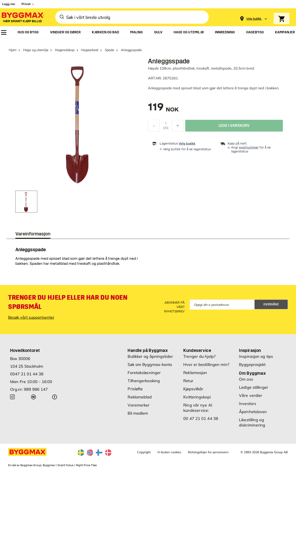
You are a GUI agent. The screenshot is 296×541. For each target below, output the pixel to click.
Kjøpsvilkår (193, 388)
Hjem (12, 50)
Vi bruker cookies (169, 452)
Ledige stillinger (253, 387)
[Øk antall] (178, 126)
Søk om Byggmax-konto (150, 364)
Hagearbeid (89, 50)
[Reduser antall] (154, 126)
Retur (188, 380)
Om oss (246, 379)
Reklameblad (140, 396)
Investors (247, 403)
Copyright (144, 452)
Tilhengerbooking (144, 380)
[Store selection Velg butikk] (253, 18)
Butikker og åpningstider (150, 356)
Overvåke (271, 304)
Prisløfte (135, 388)
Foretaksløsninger (144, 372)
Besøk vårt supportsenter (31, 317)
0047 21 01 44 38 (26, 373)
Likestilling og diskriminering (252, 422)
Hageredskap (65, 50)
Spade (109, 50)
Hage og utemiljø (35, 50)
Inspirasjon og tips (256, 356)
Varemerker (139, 405)
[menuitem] (3, 32)
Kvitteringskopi (197, 396)
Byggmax (49, 465)
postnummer (249, 147)
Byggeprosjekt (252, 364)
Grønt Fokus (65, 465)
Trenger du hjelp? (199, 356)
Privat (25, 4)
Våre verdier (250, 395)
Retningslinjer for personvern (208, 452)
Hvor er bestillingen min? (206, 364)
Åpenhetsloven (253, 411)
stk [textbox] (166, 128)
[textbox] (163, 109)
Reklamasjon (195, 372)
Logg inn (8, 4)
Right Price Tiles (86, 465)
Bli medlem (138, 413)
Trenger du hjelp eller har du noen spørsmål (67, 302)
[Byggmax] (22, 17)
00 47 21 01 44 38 (200, 418)
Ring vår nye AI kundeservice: (197, 408)
